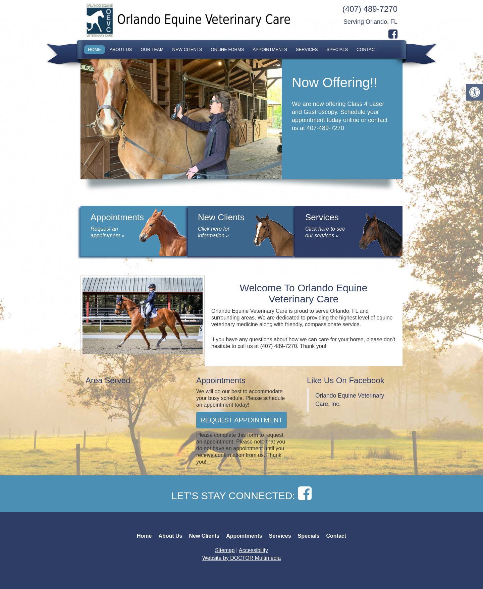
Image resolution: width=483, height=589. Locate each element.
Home (94, 49)
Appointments (270, 49)
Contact (367, 49)
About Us (121, 49)
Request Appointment (241, 420)
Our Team (152, 49)
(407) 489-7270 (369, 8)
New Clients (187, 49)
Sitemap (225, 550)
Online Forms (227, 49)
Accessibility (253, 550)
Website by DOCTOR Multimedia (241, 558)
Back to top (241, 569)
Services (307, 49)
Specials (337, 49)
